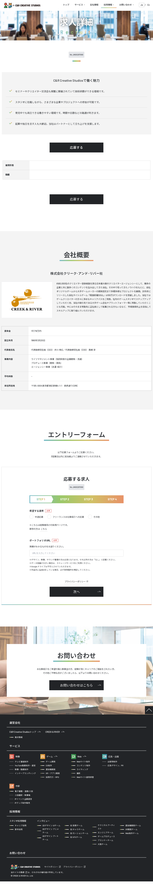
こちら (44, 529)
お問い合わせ (125, 4)
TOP (149, 710)
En (148, 5)
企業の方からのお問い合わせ (25, 862)
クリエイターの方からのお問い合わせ (66, 862)
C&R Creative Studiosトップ (25, 732)
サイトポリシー (51, 873)
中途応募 (36, 517)
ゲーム (51, 756)
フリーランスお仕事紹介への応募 (65, 517)
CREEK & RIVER (54, 732)
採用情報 (108, 4)
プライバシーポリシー (76, 582)
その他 (94, 517)
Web (81, 756)
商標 (22, 879)
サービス (79, 4)
